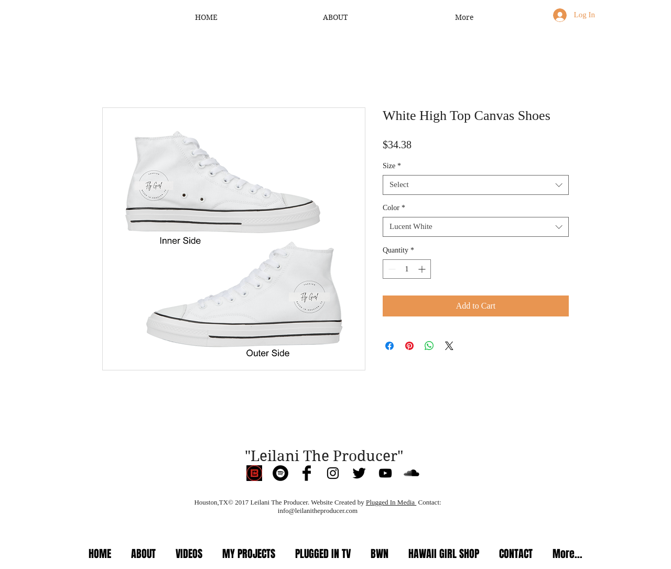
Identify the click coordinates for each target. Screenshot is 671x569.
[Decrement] (390, 269)
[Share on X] (449, 346)
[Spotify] (280, 473)
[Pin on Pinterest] (409, 346)
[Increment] (422, 269)
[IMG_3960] (254, 473)
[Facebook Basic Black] (307, 473)
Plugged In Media (391, 502)
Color (394, 208)
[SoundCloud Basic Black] (411, 473)
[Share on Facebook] (389, 346)
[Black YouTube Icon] (385, 473)
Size (392, 166)
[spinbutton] (406, 269)
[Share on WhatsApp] (429, 346)
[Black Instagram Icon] (333, 473)
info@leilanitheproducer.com (318, 511)
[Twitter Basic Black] (359, 473)
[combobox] (476, 185)
